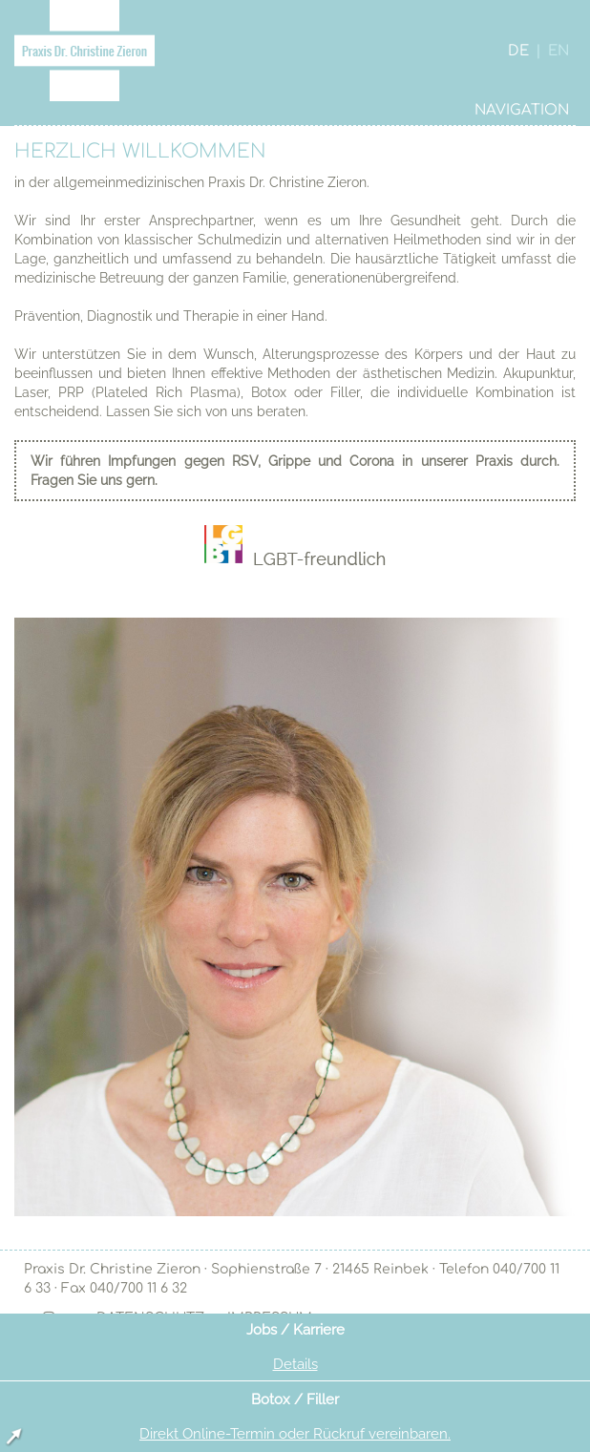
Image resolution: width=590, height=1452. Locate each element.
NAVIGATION (521, 110)
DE (518, 51)
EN (558, 51)
